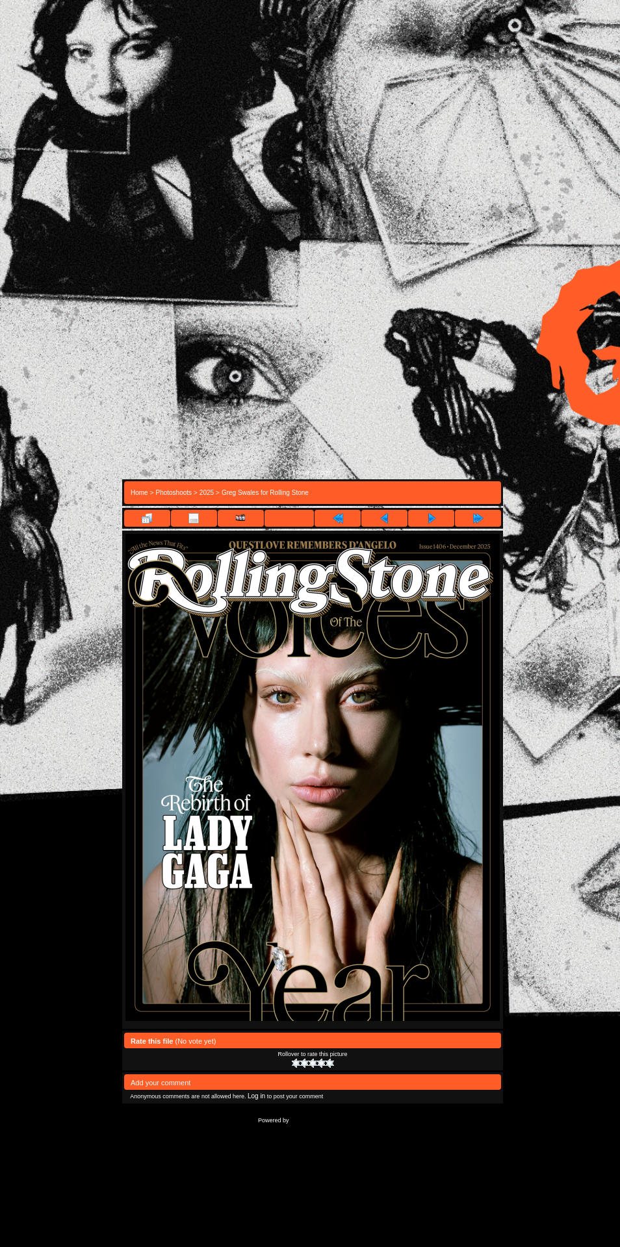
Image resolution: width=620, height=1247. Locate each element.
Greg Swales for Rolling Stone (265, 492)
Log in (256, 1096)
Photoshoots (173, 492)
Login (324, 472)
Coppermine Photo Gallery (329, 1120)
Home (301, 472)
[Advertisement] (312, 350)
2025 (207, 492)
